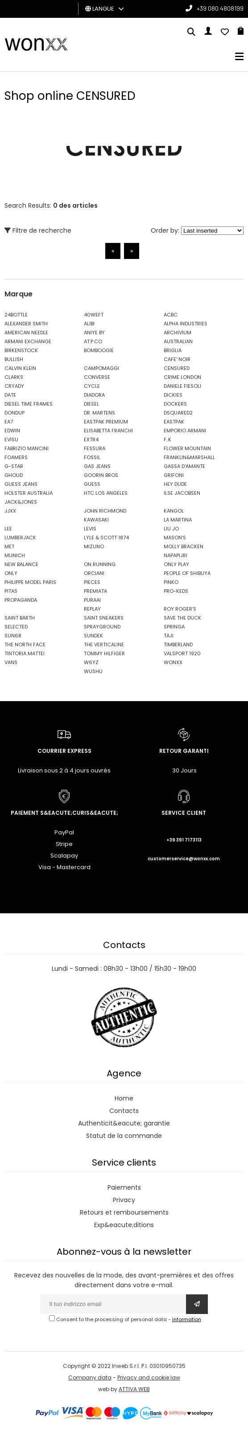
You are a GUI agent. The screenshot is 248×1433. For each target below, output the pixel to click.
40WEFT (93, 314)
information (186, 1319)
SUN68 (12, 635)
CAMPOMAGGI (101, 368)
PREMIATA (95, 591)
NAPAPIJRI (175, 555)
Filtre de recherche (37, 230)
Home (124, 1098)
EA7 (8, 421)
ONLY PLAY (176, 564)
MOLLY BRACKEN (183, 546)
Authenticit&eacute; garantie (124, 1123)
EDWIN (12, 430)
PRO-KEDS (176, 591)
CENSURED (177, 368)
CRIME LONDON (182, 377)
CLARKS (13, 377)
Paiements (124, 1187)
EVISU (11, 439)
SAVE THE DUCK (182, 617)
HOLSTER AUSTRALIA (28, 493)
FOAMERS (16, 457)
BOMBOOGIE (99, 350)
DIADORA (94, 394)
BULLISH (13, 359)
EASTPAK (174, 421)
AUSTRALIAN (178, 341)
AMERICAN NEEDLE (26, 332)
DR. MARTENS (99, 412)
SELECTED (16, 626)
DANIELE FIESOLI (182, 386)
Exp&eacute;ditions (124, 1224)
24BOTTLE (16, 314)
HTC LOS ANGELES (106, 493)
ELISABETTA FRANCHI (108, 430)
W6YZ (91, 662)
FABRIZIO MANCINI (26, 448)
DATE (10, 394)
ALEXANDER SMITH (26, 323)
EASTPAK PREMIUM (106, 421)
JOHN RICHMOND (105, 510)
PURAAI (92, 600)
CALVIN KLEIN (20, 368)
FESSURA (94, 448)
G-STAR (13, 466)
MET (9, 546)
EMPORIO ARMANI (185, 430)
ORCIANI (94, 573)
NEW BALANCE (21, 564)
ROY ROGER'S (180, 608)
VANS (10, 662)
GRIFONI (174, 475)
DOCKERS (175, 403)
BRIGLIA (173, 350)
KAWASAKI (96, 519)
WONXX (173, 662)
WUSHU (93, 671)
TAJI (169, 635)
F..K (167, 439)
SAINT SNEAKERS (104, 617)
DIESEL (91, 403)
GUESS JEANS (20, 484)
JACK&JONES (20, 501)
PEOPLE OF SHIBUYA (187, 573)
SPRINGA (174, 626)
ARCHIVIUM (177, 332)
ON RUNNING (100, 564)
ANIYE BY (94, 332)
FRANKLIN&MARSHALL (189, 457)
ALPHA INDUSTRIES (185, 323)
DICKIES (173, 394)
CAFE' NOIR (177, 359)
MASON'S (175, 537)
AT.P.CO (93, 341)
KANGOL (174, 510)
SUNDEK (93, 635)
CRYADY (14, 386)
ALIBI (89, 323)
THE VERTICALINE (104, 644)
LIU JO (171, 528)
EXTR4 (91, 439)
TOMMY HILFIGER (104, 653)
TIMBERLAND (178, 644)
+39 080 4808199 (220, 8)
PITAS (10, 591)
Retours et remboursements (124, 1212)
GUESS (92, 484)
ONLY (10, 573)
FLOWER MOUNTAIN (187, 448)
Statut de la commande (124, 1135)
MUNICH (14, 555)
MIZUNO (94, 546)
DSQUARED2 (178, 412)
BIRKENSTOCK (21, 350)
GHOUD (13, 475)
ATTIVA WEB (134, 1389)
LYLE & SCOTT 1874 (106, 537)
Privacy (124, 1199)
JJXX (10, 510)
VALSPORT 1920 (182, 653)
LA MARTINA (178, 519)
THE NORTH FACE (24, 644)
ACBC (171, 314)
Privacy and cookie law (148, 1377)
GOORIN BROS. (101, 475)
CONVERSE (97, 377)
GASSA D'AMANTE (184, 466)
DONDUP (14, 412)
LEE (8, 528)
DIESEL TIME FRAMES (28, 403)
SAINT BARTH (19, 617)
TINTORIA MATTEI (24, 653)
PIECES (92, 582)
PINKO (171, 582)
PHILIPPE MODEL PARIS (30, 582)
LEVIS (90, 528)
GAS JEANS (97, 466)
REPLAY (92, 608)
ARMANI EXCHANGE (27, 341)
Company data (90, 1377)
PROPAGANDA (20, 600)
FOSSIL (92, 457)
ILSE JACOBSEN (182, 493)
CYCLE (92, 386)
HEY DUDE (175, 484)
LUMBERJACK (20, 537)
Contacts (124, 1110)
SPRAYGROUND (102, 626)
